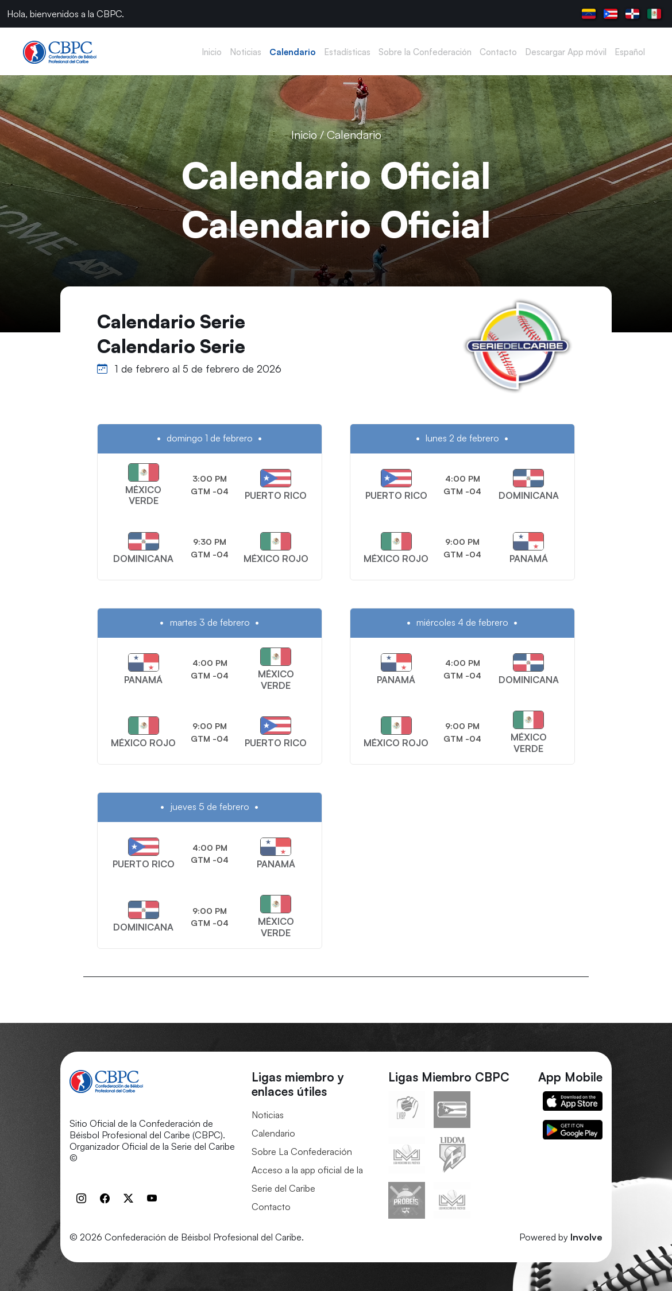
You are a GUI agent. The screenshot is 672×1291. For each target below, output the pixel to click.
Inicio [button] (212, 51)
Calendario (273, 1133)
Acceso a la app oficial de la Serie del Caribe (307, 1179)
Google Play (573, 1129)
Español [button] (630, 51)
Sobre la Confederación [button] (425, 51)
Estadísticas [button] (347, 51)
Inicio (304, 134)
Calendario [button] (292, 51)
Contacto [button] (498, 51)
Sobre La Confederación (302, 1151)
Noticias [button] (245, 51)
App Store (573, 1101)
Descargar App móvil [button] (566, 51)
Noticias (268, 1115)
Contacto (271, 1206)
